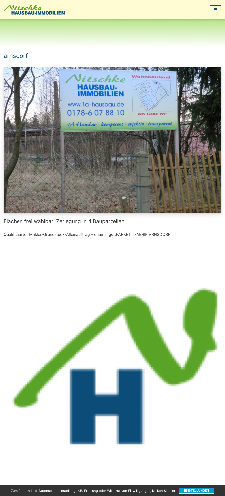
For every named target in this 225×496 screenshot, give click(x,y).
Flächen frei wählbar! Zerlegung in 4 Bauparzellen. (65, 221)
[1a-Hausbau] (36, 9)
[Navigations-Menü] (215, 9)
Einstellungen (196, 490)
